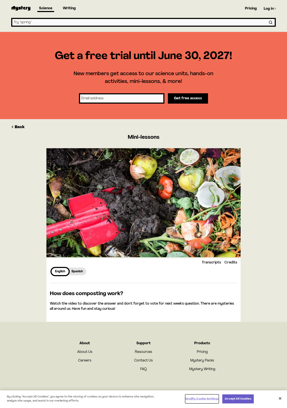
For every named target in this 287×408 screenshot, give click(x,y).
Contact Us (143, 360)
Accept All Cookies (238, 399)
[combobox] (143, 22)
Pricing (251, 8)
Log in (270, 9)
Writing (69, 8)
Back (18, 127)
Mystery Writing (202, 369)
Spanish (77, 271)
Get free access (188, 98)
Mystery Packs (202, 360)
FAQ (143, 369)
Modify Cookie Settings (202, 399)
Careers (84, 360)
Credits (230, 262)
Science (45, 8)
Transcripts (211, 262)
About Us (84, 352)
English (60, 271)
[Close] (280, 399)
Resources (143, 352)
